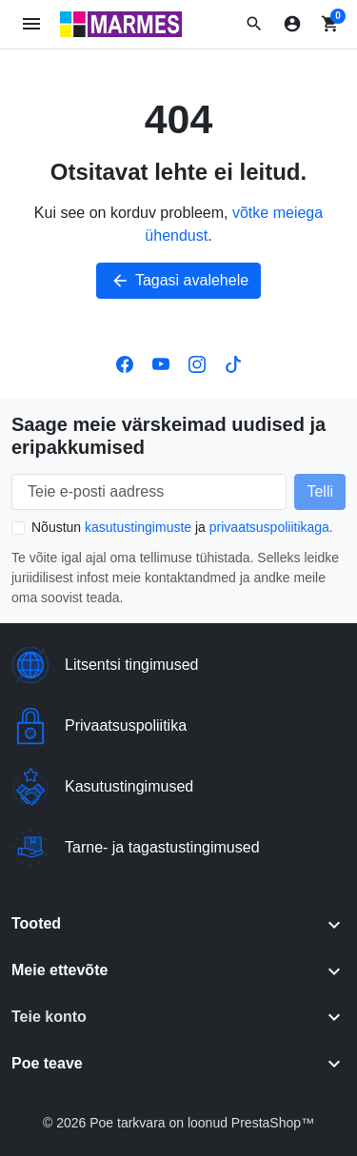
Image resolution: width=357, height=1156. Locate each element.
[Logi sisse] (292, 24)
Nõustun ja (182, 527)
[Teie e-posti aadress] (149, 492)
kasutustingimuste (138, 527)
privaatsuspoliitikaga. (271, 527)
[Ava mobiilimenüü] (31, 24)
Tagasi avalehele (178, 280)
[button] (254, 24)
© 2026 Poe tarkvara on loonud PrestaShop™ (178, 1122)
